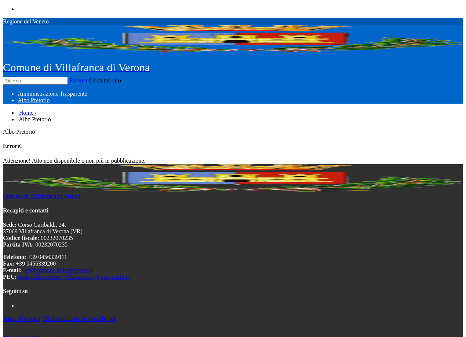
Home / (27, 113)
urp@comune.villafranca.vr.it (57, 270)
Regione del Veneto (26, 21)
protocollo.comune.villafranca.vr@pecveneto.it (73, 277)
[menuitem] (52, 93)
